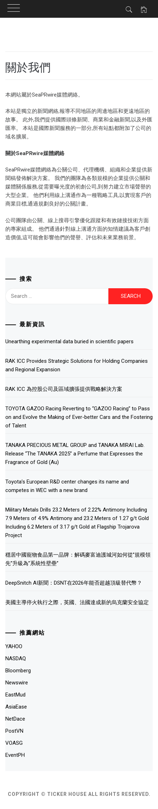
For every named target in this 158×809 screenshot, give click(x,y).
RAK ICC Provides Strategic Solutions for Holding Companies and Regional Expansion (76, 365)
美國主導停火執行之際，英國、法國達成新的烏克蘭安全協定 (77, 602)
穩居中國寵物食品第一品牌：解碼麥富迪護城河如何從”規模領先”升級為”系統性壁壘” (78, 559)
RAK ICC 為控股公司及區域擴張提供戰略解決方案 (63, 389)
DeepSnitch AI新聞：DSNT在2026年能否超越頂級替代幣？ (73, 583)
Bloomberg (18, 670)
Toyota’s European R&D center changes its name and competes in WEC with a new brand (67, 486)
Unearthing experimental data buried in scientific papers (69, 341)
